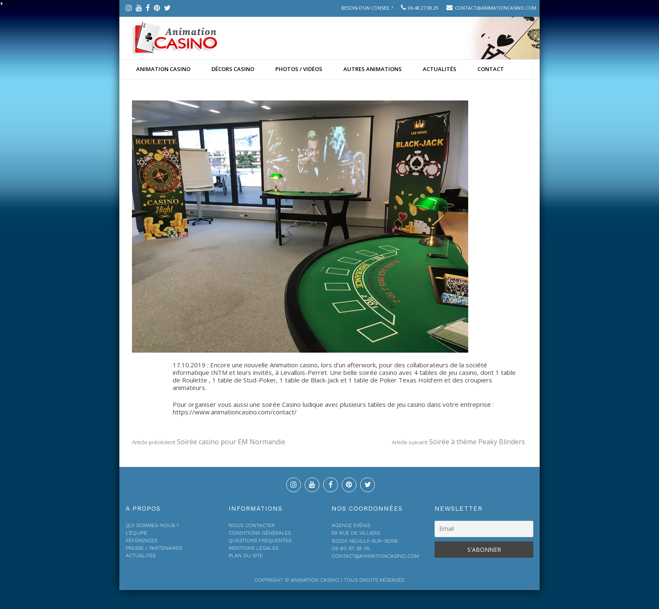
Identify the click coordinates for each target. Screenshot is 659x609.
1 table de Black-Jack (309, 380)
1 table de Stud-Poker (244, 380)
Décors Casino (232, 69)
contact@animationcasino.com (495, 8)
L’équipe (136, 533)
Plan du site (246, 556)
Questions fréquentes (260, 540)
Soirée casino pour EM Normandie (208, 441)
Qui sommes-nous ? (152, 525)
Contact (490, 69)
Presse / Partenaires (154, 548)
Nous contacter (252, 525)
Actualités (439, 69)
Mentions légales (253, 548)
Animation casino (163, 69)
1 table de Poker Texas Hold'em (395, 380)
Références (141, 540)
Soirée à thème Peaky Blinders (458, 441)
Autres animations (372, 69)
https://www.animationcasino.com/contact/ (235, 412)
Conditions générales (260, 533)
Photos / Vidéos (298, 69)
